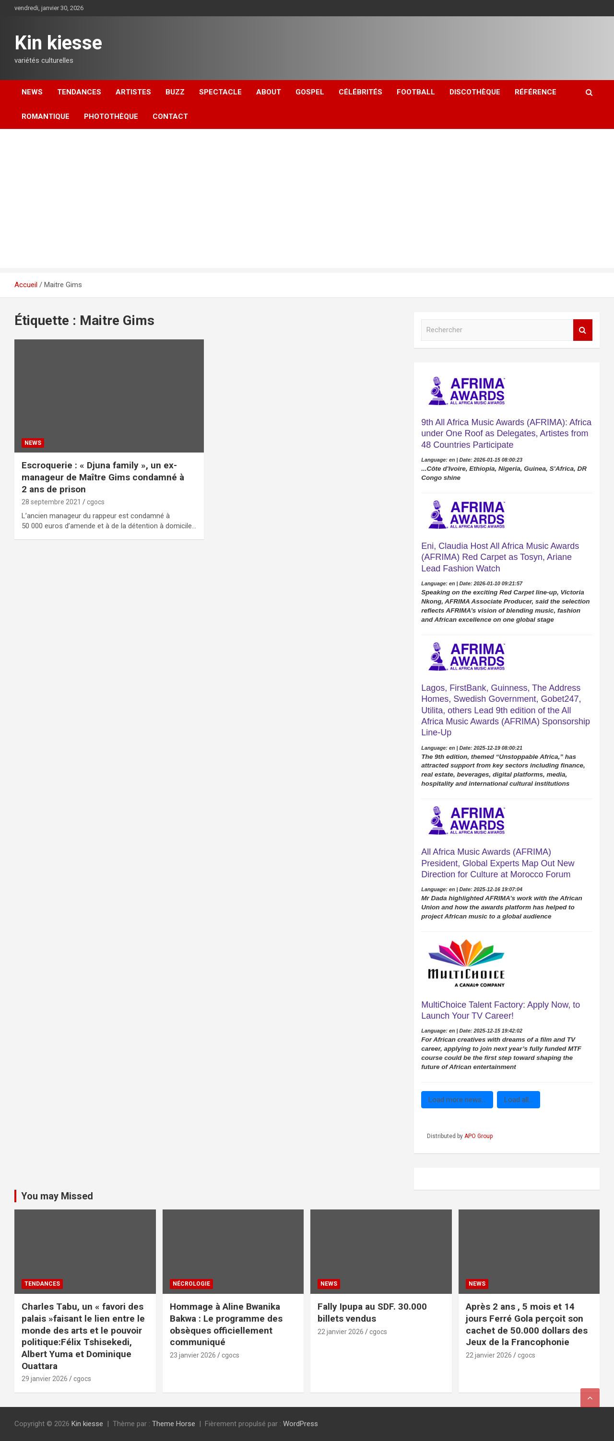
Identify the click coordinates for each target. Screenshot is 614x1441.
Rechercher (582, 330)
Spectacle (220, 92)
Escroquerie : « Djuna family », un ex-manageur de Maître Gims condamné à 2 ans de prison (103, 477)
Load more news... (457, 1099)
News (32, 92)
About (268, 92)
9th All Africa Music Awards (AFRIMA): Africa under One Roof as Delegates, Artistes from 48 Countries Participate (506, 434)
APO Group (478, 1136)
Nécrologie (191, 1283)
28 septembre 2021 (51, 502)
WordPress (300, 1423)
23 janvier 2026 (193, 1355)
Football (416, 92)
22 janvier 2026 (341, 1332)
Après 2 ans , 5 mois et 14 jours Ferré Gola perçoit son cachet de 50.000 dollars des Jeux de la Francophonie (527, 1324)
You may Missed (57, 1196)
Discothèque (474, 92)
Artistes (133, 92)
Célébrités (360, 92)
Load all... (518, 1099)
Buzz (175, 92)
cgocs (96, 502)
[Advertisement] (307, 201)
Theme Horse (173, 1423)
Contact (170, 116)
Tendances (79, 92)
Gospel (309, 92)
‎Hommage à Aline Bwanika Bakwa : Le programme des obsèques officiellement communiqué (226, 1324)
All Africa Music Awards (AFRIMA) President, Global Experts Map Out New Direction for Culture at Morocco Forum (497, 863)
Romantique (46, 116)
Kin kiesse (58, 43)
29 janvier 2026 (45, 1379)
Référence (535, 92)
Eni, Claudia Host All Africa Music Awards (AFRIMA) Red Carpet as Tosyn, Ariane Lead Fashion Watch (500, 557)
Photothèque (111, 116)
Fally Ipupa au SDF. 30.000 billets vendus (372, 1312)
